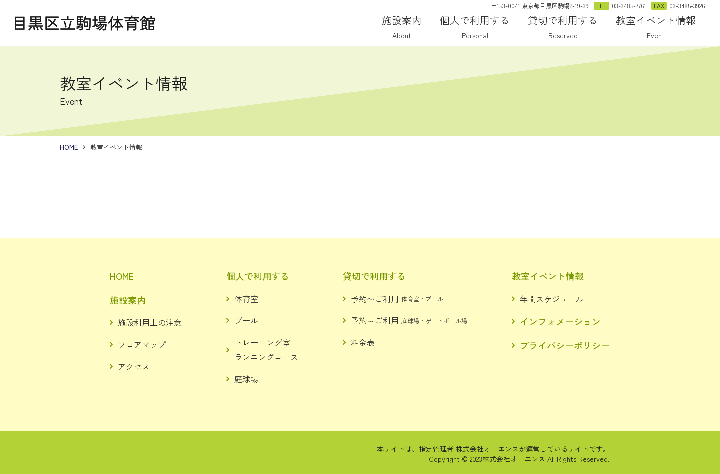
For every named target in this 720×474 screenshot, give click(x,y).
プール (246, 320)
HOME (122, 275)
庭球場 (246, 379)
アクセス (134, 366)
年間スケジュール (552, 299)
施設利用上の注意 (150, 322)
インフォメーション (560, 321)
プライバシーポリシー (565, 345)
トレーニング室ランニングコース (266, 349)
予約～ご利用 (409, 320)
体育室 (246, 299)
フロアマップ (142, 344)
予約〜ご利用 (397, 299)
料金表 (363, 342)
